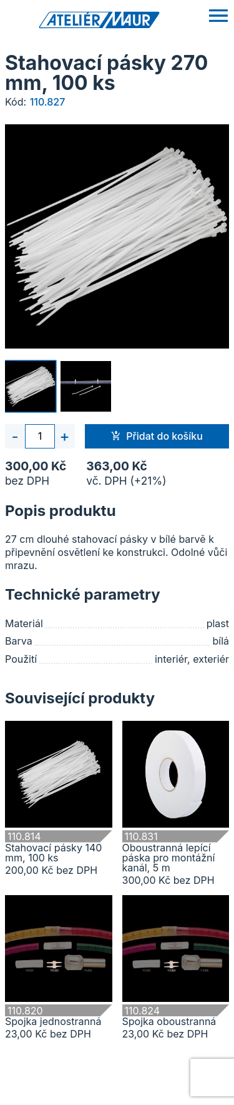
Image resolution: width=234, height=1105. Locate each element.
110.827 (48, 102)
